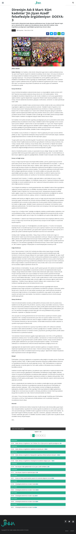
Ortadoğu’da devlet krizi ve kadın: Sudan (26, 484)
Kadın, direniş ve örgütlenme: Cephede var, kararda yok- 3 (31, 449)
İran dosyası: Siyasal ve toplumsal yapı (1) (26, 472)
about (66, 531)
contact (72, 531)
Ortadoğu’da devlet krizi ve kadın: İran (26, 507)
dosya (13, 30)
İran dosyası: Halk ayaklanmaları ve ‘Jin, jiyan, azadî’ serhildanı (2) (32, 466)
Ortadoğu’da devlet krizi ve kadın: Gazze (26, 501)
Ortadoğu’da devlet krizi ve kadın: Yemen (27, 490)
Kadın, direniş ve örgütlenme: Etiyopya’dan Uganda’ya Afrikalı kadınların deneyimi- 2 (37, 455)
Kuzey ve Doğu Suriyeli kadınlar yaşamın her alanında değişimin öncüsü (34, 478)
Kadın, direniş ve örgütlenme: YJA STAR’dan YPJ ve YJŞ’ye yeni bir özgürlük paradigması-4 (38, 443)
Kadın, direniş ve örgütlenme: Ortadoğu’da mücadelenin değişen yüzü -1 (34, 461)
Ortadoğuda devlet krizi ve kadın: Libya (26, 495)
